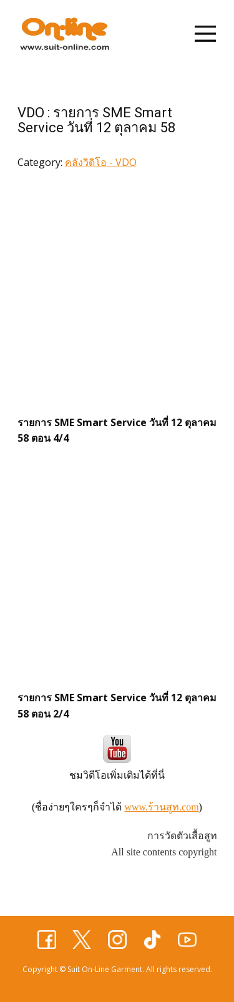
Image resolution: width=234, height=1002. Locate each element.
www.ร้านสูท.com (161, 807)
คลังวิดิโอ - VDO (101, 162)
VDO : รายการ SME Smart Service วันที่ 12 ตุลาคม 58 (96, 120)
